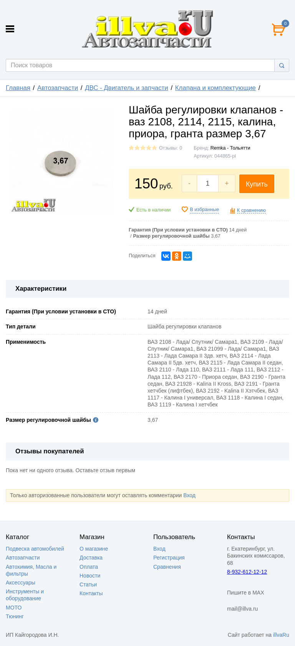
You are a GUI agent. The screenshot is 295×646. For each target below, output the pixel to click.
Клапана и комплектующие (215, 88)
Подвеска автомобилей (35, 549)
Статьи (88, 584)
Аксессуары (20, 582)
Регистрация (169, 557)
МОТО (14, 607)
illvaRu (281, 635)
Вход (189, 495)
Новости (90, 576)
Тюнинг (15, 616)
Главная (18, 88)
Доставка (91, 557)
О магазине (94, 549)
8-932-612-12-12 (247, 572)
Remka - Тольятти (230, 148)
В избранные (204, 209)
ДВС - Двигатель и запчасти (126, 88)
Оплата (89, 567)
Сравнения (167, 567)
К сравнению (251, 210)
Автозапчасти (57, 88)
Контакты (91, 593)
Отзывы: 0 (170, 148)
